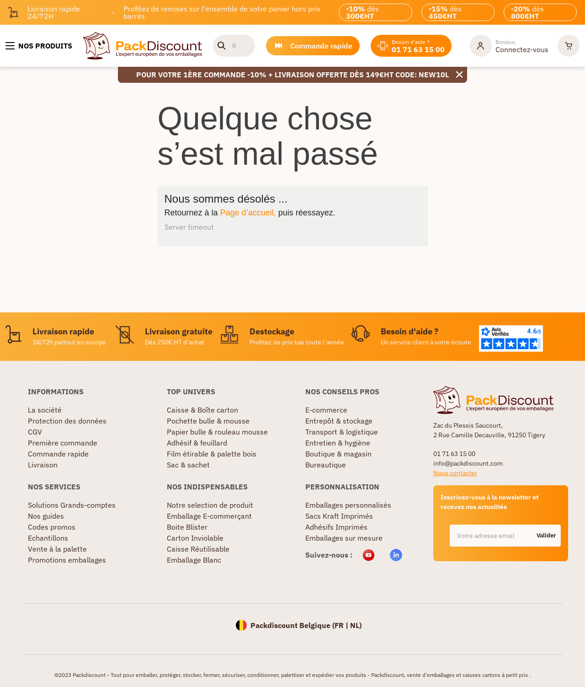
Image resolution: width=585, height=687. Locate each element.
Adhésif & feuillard (197, 442)
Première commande (62, 442)
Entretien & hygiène (337, 442)
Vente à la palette (57, 548)
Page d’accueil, (248, 212)
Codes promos (51, 526)
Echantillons (48, 537)
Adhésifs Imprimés (336, 526)
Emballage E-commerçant (209, 516)
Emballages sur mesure (344, 537)
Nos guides (46, 516)
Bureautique (325, 464)
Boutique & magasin (338, 453)
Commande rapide (58, 453)
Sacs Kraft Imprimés (339, 516)
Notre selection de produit (210, 505)
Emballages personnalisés (348, 505)
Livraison (43, 464)
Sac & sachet (188, 464)
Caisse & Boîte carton (202, 409)
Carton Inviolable (195, 537)
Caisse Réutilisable (198, 548)
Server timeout (189, 226)
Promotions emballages (67, 559)
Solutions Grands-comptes (72, 505)
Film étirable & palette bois (211, 453)
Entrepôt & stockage (338, 420)
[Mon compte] (509, 46)
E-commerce (326, 409)
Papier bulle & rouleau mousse (217, 431)
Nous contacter (455, 473)
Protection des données (67, 420)
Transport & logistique (341, 431)
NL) (356, 625)
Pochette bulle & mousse (208, 420)
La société (45, 409)
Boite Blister (187, 526)
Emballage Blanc (194, 559)
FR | (342, 625)
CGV (35, 431)
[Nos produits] (38, 45)
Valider (546, 535)
